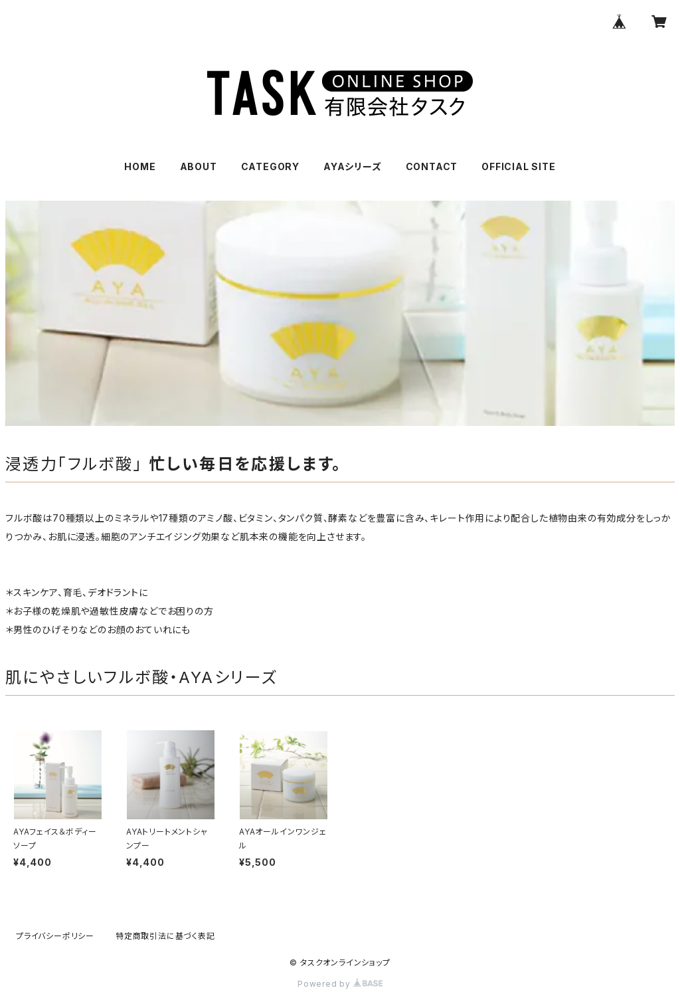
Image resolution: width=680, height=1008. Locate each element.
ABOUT (198, 166)
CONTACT (432, 166)
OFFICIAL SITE (518, 166)
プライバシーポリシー (55, 936)
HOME (139, 166)
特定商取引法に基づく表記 (165, 936)
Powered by (340, 984)
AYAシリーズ (352, 166)
